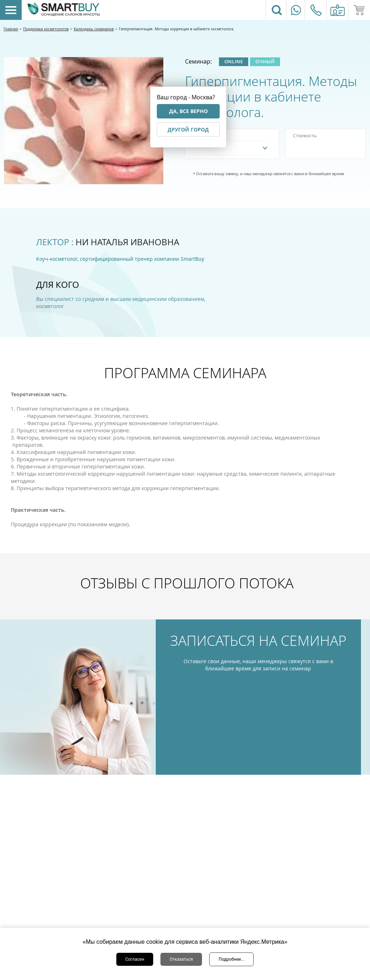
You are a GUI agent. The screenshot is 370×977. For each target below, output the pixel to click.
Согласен (135, 959)
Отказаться (181, 959)
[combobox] (231, 148)
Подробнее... (231, 959)
